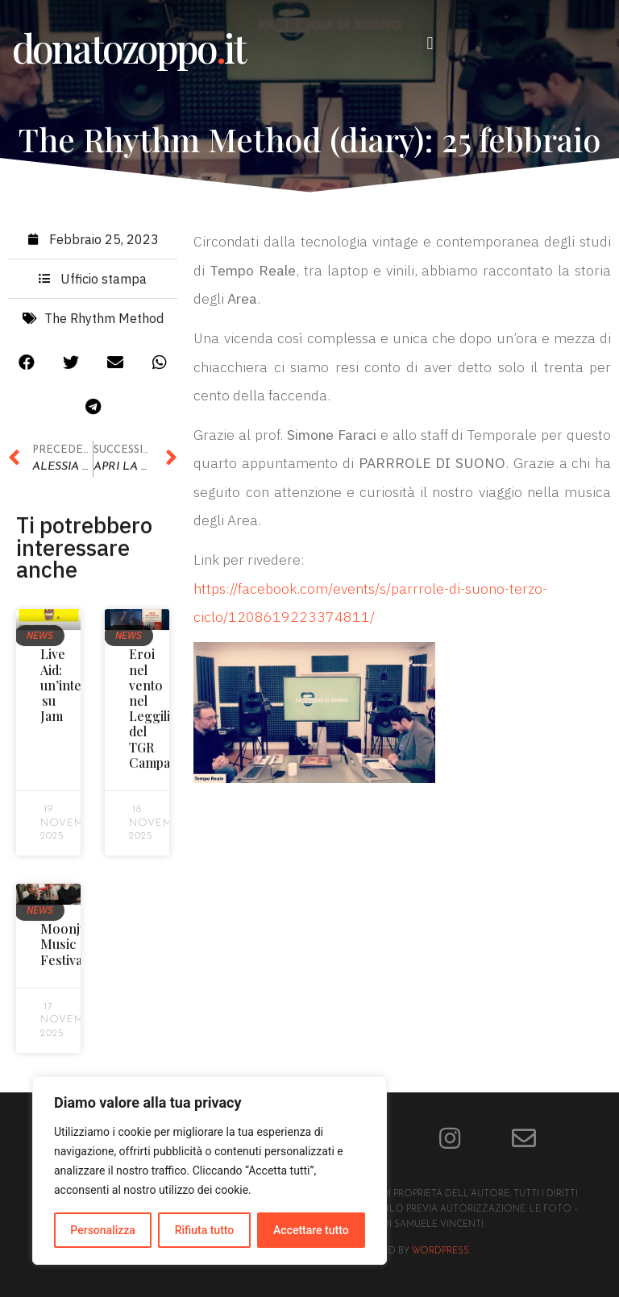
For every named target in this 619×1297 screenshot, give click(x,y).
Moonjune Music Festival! (71, 948)
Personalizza (102, 1230)
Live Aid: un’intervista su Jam (77, 690)
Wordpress (440, 1251)
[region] (209, 1170)
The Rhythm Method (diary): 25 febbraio (309, 139)
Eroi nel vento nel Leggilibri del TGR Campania (158, 713)
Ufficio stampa (103, 284)
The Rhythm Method (104, 323)
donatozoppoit (128, 47)
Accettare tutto (311, 1230)
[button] (430, 44)
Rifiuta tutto (205, 1230)
